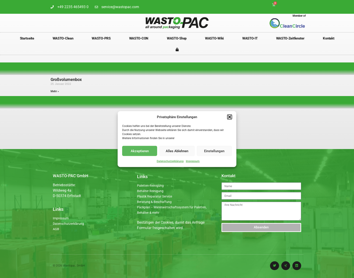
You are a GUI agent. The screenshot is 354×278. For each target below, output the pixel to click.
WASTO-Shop (176, 38)
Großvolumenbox (66, 79)
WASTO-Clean (63, 38)
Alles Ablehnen (177, 151)
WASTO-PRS (101, 38)
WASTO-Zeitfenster (290, 38)
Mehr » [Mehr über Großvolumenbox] (55, 91)
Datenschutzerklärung (170, 161)
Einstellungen (214, 151)
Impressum (193, 161)
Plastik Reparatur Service (154, 196)
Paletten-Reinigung (150, 185)
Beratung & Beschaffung (154, 202)
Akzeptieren (140, 151)
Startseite (27, 38)
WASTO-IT (250, 38)
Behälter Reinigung (150, 191)
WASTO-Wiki (214, 38)
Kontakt (328, 38)
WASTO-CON (138, 38)
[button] (229, 117)
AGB (56, 229)
